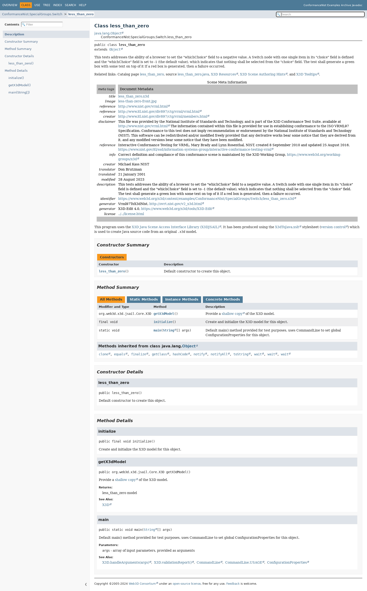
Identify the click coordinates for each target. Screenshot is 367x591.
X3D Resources (223, 74)
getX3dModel (164, 314)
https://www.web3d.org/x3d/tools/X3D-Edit (176, 209)
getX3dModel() (19, 85)
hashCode (180, 354)
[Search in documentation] (320, 14)
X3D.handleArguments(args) (125, 562)
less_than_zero (81, 14)
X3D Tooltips (306, 74)
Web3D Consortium (142, 583)
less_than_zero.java (193, 74)
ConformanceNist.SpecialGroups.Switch (32, 14)
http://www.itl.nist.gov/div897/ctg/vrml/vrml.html (158, 111)
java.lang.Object (107, 33)
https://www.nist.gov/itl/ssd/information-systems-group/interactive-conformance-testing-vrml (194, 149)
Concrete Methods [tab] (223, 299)
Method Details (16, 70)
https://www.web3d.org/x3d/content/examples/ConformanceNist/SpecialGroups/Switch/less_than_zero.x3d (206, 199)
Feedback (233, 583)
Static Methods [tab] (144, 299)
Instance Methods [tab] (181, 299)
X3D (105, 505)
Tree (46, 5)
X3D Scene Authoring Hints (262, 74)
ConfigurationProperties (287, 562)
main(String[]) (19, 92)
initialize (163, 322)
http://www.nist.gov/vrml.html (143, 106)
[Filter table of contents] (42, 24)
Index (57, 5)
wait (258, 354)
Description (14, 34)
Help (82, 5)
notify (199, 354)
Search (70, 5)
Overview (9, 5)
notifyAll (219, 354)
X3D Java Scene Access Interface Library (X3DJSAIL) (175, 227)
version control (333, 227)
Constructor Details (19, 56)
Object (115, 49)
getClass (159, 354)
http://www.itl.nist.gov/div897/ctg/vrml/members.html (162, 116)
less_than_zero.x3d (133, 96)
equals (119, 354)
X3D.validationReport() (173, 562)
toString (240, 354)
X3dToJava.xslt (287, 227)
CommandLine (208, 562)
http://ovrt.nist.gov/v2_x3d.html (175, 204)
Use (37, 5)
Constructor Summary (21, 41)
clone (103, 354)
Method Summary (18, 49)
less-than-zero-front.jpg (137, 101)
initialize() (16, 78)
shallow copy (232, 314)
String (168, 330)
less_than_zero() (20, 63)
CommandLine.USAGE (243, 562)
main (157, 330)
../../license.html (131, 214)
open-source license (187, 583)
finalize (138, 354)
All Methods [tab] (111, 299)
